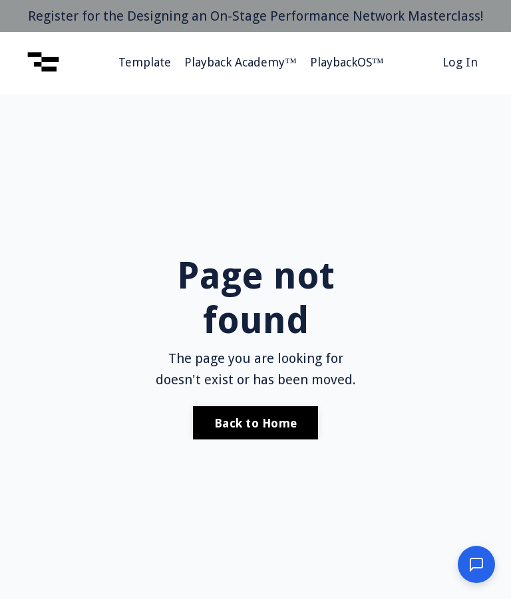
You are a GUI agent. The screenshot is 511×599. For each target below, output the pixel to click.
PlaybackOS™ (347, 62)
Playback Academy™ (240, 62)
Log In (460, 62)
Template (144, 62)
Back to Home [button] (255, 423)
